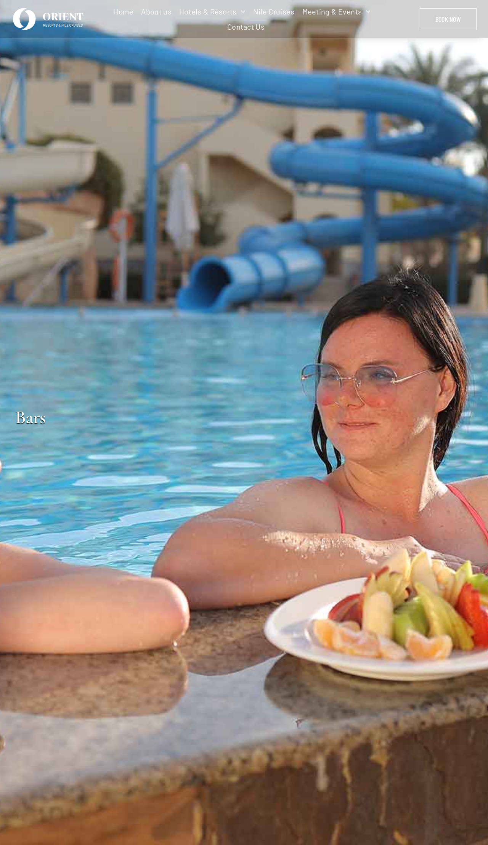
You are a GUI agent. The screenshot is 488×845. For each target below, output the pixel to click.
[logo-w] (49, 9)
